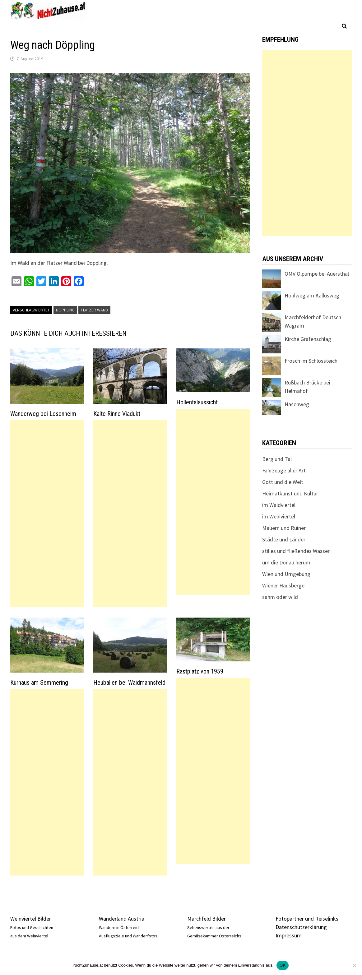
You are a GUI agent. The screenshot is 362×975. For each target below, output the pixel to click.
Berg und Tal (277, 458)
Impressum (289, 935)
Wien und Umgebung (286, 573)
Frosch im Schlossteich (311, 360)
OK (282, 965)
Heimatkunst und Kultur (290, 493)
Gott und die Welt (282, 481)
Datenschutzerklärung (301, 927)
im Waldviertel (278, 504)
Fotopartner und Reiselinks (307, 918)
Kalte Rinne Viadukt (116, 413)
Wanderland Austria (121, 918)
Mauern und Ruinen (284, 527)
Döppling (65, 310)
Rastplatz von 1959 (199, 671)
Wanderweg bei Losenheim (43, 413)
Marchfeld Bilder (206, 918)
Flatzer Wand (94, 310)
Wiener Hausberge (283, 585)
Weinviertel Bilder (30, 918)
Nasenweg (297, 404)
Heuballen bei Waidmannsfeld (129, 682)
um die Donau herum (286, 562)
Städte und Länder (283, 539)
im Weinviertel (278, 516)
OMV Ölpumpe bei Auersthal (317, 273)
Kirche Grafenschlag (308, 339)
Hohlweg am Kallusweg (312, 295)
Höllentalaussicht (197, 402)
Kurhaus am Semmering (39, 682)
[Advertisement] (47, 513)
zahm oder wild (280, 596)
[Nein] (354, 965)
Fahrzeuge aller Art (284, 470)
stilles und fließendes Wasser (296, 550)
